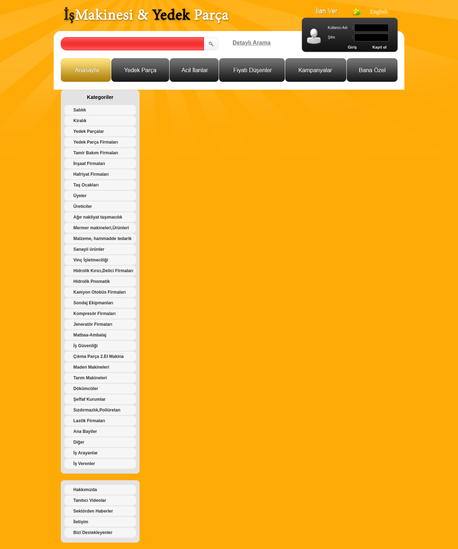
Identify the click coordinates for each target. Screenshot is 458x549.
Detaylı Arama (252, 43)
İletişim (80, 521)
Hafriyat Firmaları (91, 174)
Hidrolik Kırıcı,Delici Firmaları (103, 270)
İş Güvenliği (85, 345)
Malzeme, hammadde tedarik (102, 238)
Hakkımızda (85, 489)
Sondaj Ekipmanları (93, 302)
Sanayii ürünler (88, 249)
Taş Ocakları (86, 185)
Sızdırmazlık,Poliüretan (96, 410)
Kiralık (80, 120)
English (379, 12)
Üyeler (80, 195)
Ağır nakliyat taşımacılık (97, 217)
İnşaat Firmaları (89, 163)
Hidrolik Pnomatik (91, 281)
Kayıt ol (379, 47)
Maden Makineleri (91, 367)
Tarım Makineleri (90, 377)
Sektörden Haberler (93, 511)
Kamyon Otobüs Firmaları (99, 292)
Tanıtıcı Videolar (89, 500)
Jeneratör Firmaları (92, 324)
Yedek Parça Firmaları (95, 142)
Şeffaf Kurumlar (89, 399)
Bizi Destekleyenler (92, 532)
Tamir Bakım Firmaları (95, 152)
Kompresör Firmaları (94, 313)
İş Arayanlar (85, 452)
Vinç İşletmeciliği (90, 260)
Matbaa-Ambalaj (89, 335)
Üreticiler (82, 206)
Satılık (79, 110)
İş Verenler (84, 463)
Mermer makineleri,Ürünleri (101, 227)
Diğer (78, 442)
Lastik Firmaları (89, 420)
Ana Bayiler (85, 431)
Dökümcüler (85, 388)
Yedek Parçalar (88, 131)
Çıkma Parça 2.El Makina (98, 356)
